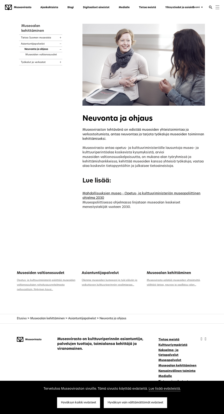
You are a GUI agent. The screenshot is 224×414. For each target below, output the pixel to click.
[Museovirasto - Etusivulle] (18, 7)
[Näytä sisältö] (57, 36)
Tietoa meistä (147, 7)
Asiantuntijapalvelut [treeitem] (33, 44)
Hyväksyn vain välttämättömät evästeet (135, 402)
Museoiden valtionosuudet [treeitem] (41, 54)
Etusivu (22, 318)
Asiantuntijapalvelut (100, 273)
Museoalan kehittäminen (169, 273)
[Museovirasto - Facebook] (202, 339)
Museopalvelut (169, 360)
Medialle (124, 7)
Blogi (70, 7)
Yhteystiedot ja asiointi (179, 7)
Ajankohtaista (49, 7)
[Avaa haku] (210, 7)
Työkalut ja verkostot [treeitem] (33, 62)
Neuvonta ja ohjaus (112, 318)
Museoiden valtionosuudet (40, 273)
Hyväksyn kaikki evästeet (78, 402)
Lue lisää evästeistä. (165, 388)
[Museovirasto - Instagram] (205, 339)
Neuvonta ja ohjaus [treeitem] (36, 49)
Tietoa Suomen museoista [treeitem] (36, 38)
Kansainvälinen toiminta (176, 371)
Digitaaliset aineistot (96, 7)
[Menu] (217, 7)
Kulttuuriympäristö (172, 345)
